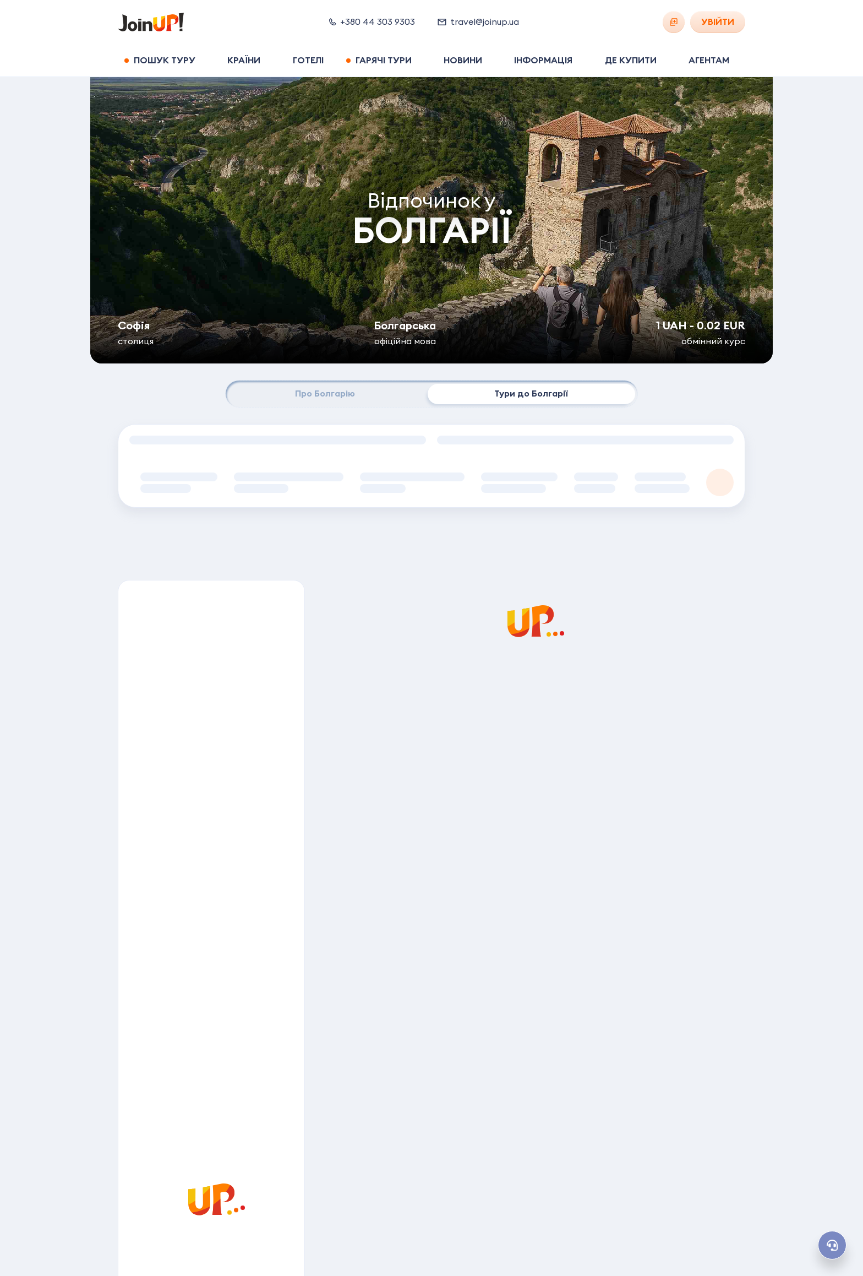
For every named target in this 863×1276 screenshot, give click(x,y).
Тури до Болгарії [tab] (531, 393)
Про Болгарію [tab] (325, 393)
